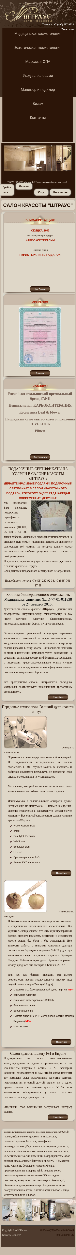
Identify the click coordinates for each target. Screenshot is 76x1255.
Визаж (38, 104)
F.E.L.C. (18, 852)
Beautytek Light (22, 846)
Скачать (40, 373)
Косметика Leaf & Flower (40, 412)
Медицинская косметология (37, 34)
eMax (16, 831)
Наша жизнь (60, 192)
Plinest (40, 431)
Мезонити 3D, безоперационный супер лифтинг (40, 989)
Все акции (40, 289)
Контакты (38, 118)
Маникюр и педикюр (38, 90)
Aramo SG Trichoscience (27, 862)
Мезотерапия (21, 1026)
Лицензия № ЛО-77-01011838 (40, 3)
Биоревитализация (24, 1005)
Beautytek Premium (24, 836)
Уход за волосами (38, 76)
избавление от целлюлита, (27, 1136)
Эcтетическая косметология (37, 48)
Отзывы (24, 186)
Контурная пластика (25, 994)
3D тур (41, 192)
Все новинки (40, 457)
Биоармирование (23, 1010)
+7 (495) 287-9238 (64, 24)
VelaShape (19, 841)
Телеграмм (68, 29)
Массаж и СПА (37, 62)
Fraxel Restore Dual (24, 825)
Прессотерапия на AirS (27, 857)
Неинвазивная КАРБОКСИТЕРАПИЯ (40, 405)
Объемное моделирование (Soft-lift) (34, 1000)
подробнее (58, 697)
